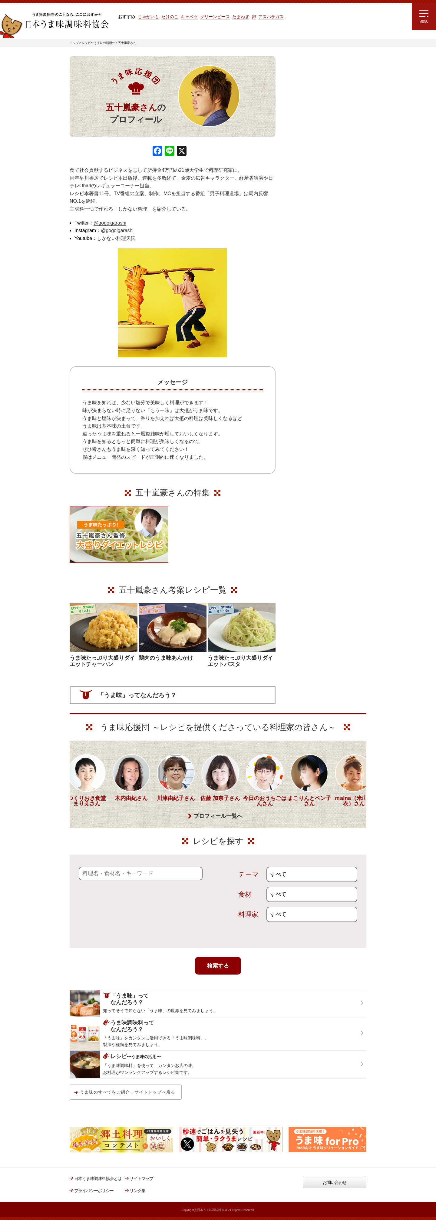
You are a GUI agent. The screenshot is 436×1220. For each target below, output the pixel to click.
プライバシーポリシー (94, 1190)
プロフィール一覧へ (218, 816)
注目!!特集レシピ (300, 111)
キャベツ (189, 16)
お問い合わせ (334, 1182)
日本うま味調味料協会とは (97, 1178)
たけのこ (169, 16)
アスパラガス (271, 16)
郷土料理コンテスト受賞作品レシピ (317, 204)
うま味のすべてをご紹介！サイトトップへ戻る (127, 1092)
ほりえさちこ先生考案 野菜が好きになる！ (305, 186)
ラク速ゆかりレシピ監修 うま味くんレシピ (307, 130)
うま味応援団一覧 (302, 219)
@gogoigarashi (110, 222)
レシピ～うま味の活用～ (313, 68)
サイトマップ (141, 1178)
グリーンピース (215, 16)
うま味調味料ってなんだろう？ (320, 238)
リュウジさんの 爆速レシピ (310, 147)
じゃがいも (148, 16)
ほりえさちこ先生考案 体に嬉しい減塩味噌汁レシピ (311, 166)
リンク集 (137, 1190)
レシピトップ (298, 83)
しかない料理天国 (116, 238)
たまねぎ (240, 16)
